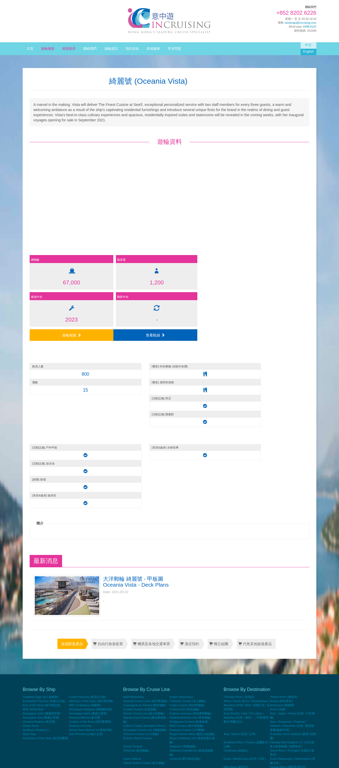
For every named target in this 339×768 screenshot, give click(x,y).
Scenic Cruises (132, 574)
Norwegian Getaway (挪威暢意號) (90, 536)
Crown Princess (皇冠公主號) (87, 524)
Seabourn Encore (80, 553)
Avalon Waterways (181, 524)
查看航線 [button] (274, 241)
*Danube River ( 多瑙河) (239, 524)
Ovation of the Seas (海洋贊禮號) (90, 549)
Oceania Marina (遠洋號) (85, 545)
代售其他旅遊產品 (254, 472)
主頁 (30, 48)
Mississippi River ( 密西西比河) (243, 660)
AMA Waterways (133, 524)
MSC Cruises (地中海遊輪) (186, 553)
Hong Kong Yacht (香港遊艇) (288, 611)
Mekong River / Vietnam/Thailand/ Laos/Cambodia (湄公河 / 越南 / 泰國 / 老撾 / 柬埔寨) (292, 652)
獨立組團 (218, 472)
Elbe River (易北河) (236, 594)
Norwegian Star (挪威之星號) (41, 545)
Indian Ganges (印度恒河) (240, 615)
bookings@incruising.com (300, 22)
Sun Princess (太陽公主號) (86, 561)
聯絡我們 (90, 48)
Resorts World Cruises (137, 565)
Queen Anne (31, 553)
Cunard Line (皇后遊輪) (184, 536)
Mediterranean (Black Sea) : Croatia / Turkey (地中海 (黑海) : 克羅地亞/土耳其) (293, 631)
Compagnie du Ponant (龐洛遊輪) (144, 532)
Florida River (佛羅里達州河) (288, 594)
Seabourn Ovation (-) (36, 557)
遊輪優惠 (47, 48)
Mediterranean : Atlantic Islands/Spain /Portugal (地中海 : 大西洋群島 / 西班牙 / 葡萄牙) (246, 644)
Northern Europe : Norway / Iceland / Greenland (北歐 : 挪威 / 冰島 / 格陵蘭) (292, 673)
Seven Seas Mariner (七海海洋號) (90, 557)
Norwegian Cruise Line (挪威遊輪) (144, 557)
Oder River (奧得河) (282, 681)
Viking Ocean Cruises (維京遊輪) (144, 590)
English (308, 51)
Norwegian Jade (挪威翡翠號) (41, 541)
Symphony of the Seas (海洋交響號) (46, 565)
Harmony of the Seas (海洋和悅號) (91, 528)
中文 (308, 45)
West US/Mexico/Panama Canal (244, 726)
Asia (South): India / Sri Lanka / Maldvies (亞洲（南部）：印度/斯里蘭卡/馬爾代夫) (246, 545)
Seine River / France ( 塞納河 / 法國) (247, 718)
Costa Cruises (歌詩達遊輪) (187, 532)
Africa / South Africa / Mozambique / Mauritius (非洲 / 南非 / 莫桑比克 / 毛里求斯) (247, 532)
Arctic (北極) (278, 536)
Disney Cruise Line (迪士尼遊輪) (143, 541)
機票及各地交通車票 (151, 472)
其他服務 (153, 48)
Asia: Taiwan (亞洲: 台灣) (239, 561)
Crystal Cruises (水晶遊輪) (140, 536)
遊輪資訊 (111, 48)
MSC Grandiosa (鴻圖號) (85, 532)
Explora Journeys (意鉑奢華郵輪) (190, 541)
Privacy (280, 759)
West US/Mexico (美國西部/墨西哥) (292, 722)
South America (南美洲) (285, 718)
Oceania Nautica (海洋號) (39, 549)
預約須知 (132, 48)
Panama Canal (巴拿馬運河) (242, 693)
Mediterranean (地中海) (285, 623)
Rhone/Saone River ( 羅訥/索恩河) (245, 710)
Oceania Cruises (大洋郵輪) (187, 557)
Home (258, 759)
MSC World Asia (33, 536)
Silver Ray (29, 561)
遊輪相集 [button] (207, 241)
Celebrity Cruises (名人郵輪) (188, 528)
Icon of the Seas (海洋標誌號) (41, 532)
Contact (269, 759)
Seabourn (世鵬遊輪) (183, 574)
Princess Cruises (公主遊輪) (141, 561)
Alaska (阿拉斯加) (281, 528)
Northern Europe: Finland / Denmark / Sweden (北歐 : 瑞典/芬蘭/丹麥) (245, 685)
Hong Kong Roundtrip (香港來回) (291, 607)
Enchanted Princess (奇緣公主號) (44, 528)
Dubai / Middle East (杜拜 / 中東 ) (245, 586)
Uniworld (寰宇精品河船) (185, 586)
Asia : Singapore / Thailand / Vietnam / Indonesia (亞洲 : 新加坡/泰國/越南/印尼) (292, 553)
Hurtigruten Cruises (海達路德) (189, 549)
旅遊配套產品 (73, 472)
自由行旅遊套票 (108, 472)
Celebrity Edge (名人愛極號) (40, 524)
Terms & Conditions (299, 759)
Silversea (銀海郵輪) (136, 578)
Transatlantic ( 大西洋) (238, 722)
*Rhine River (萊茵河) (283, 524)
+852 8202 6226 (296, 13)
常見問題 (174, 48)
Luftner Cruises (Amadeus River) (144, 553)
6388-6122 (309, 26)
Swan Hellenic (132, 586)
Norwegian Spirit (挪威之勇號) (88, 541)
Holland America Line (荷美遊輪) (190, 545)
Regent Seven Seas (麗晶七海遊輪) (192, 561)
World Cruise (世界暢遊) (285, 726)
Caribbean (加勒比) (236, 578)
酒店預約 (189, 472)
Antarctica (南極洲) (282, 532)
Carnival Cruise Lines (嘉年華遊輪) (145, 528)
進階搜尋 (68, 48)
